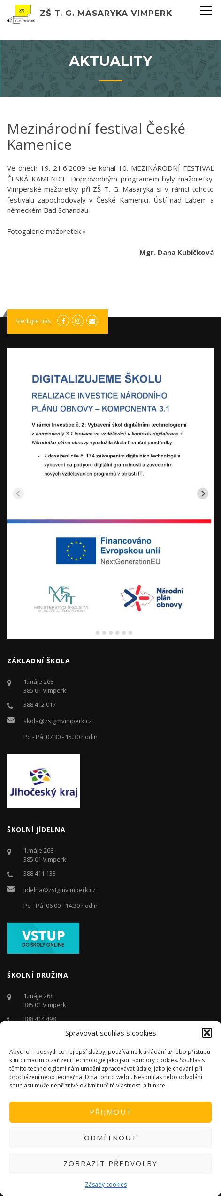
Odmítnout (110, 1137)
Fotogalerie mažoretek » (46, 231)
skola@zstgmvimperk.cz (57, 721)
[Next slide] (202, 493)
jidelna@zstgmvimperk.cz (59, 889)
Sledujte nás (33, 321)
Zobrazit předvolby (110, 1163)
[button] (207, 1032)
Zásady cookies (106, 1185)
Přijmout (111, 1111)
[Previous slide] (18, 493)
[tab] (90, 633)
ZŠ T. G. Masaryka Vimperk (106, 13)
